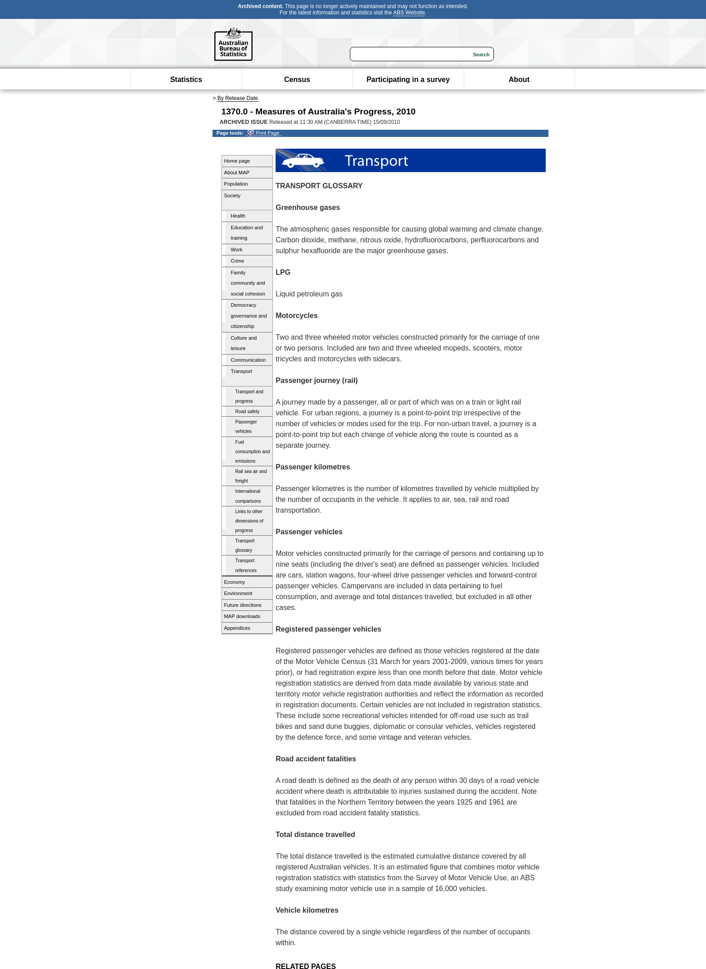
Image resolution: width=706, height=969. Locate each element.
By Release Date (237, 98)
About (519, 79)
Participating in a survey (408, 79)
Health (238, 215)
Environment (238, 593)
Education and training (247, 233)
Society (232, 195)
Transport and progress (249, 396)
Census (297, 79)
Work (237, 249)
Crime (237, 261)
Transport (241, 371)
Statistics (186, 79)
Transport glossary (245, 545)
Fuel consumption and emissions (252, 452)
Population (236, 184)
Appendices (237, 628)
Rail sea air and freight (251, 476)
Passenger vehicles (246, 426)
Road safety (247, 411)
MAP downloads (242, 616)
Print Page (263, 133)
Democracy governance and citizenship (249, 315)
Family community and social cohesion (248, 283)
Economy (234, 582)
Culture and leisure (244, 343)
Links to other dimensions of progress (249, 521)
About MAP (237, 172)
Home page (237, 161)
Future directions (243, 605)
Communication (248, 360)
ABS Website (409, 12)
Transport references (246, 565)
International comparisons (248, 496)
